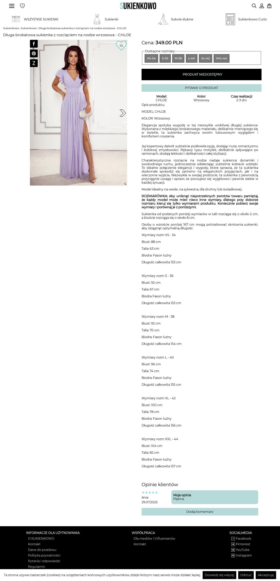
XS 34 (151, 58)
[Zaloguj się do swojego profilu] (261, 7)
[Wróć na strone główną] (138, 6)
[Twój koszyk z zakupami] (269, 5)
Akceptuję (266, 575)
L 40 (191, 58)
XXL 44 (221, 58)
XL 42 (205, 58)
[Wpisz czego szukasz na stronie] (254, 5)
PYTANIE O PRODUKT (201, 88)
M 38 (178, 58)
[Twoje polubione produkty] (22, 5)
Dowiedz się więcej (219, 575)
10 (121, 46)
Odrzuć (246, 575)
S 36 (165, 58)
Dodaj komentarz (199, 512)
